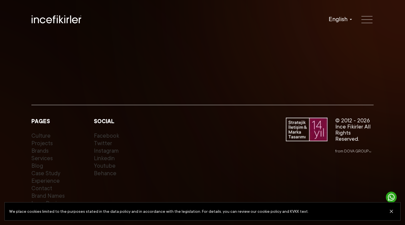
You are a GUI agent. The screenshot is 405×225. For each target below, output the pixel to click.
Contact (41, 188)
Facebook (106, 136)
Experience (45, 181)
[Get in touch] (391, 197)
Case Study (45, 173)
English (338, 19)
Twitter (103, 143)
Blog (37, 166)
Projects (42, 143)
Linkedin (104, 158)
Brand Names (48, 196)
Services (42, 158)
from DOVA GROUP (353, 151)
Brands (40, 151)
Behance (105, 173)
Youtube (105, 166)
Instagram (106, 151)
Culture (41, 136)
